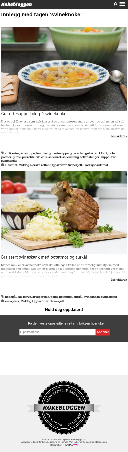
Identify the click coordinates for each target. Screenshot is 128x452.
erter (15, 153)
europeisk (12, 301)
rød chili (41, 157)
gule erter (77, 153)
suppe (105, 157)
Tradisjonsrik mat (95, 165)
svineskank (109, 297)
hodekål (10, 297)
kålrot (103, 153)
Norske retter (39, 165)
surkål (78, 297)
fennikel (42, 153)
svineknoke (9, 161)
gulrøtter (91, 153)
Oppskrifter (58, 165)
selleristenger (89, 157)
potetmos (65, 297)
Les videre (118, 136)
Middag (23, 165)
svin (113, 157)
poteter (6, 157)
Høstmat (11, 165)
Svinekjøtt (75, 165)
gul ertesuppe (58, 153)
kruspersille (40, 297)
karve (27, 297)
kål (20, 297)
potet (112, 153)
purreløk (28, 157)
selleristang (70, 157)
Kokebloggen (16, 4)
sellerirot (54, 157)
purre (17, 157)
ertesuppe (27, 153)
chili (8, 153)
